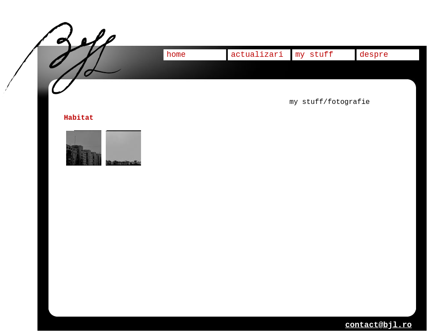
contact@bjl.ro (378, 325)
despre (374, 54)
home (176, 54)
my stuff (314, 54)
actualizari (257, 54)
